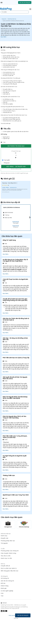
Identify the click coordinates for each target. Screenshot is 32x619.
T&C (2, 596)
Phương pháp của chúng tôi (10, 551)
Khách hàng (4, 586)
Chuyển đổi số (5, 566)
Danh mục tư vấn (6, 558)
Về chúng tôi (5, 578)
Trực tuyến (7, 160)
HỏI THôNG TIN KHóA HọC (16, 146)
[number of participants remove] (16, 153)
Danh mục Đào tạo (12, 19)
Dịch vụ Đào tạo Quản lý (9, 568)
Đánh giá (3, 588)
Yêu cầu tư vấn (5, 555)
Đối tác (3, 583)
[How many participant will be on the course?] (16, 155)
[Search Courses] (15, 12)
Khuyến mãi (4, 538)
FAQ (2, 593)
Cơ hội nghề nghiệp (7, 591)
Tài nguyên (4, 543)
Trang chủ (4, 19)
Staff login (16, 618)
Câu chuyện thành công (8, 553)
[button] (29, 217)
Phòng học (7, 163)
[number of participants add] (16, 158)
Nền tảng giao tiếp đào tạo (9, 571)
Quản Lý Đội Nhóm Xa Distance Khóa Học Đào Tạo (13, 20)
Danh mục (4, 536)
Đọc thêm (3, 37)
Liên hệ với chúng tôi (22, 615)
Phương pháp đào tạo (8, 541)
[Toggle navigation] (30, 9)
